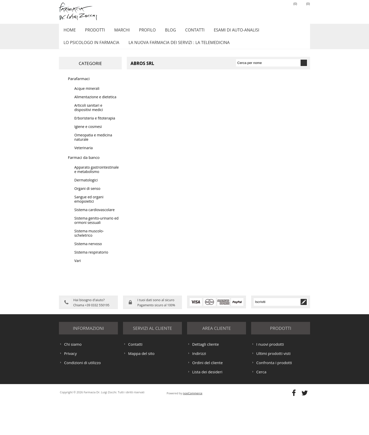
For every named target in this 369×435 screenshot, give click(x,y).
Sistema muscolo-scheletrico (89, 238)
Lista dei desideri (207, 405)
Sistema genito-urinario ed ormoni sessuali (96, 226)
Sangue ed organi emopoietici (88, 204)
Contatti (188, 31)
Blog (164, 31)
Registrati (265, 10)
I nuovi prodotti (270, 377)
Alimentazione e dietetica (95, 102)
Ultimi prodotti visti (273, 386)
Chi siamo (73, 377)
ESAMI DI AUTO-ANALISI (228, 31)
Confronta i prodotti (274, 396)
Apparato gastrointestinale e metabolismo (96, 175)
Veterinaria (83, 153)
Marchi (119, 31)
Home (69, 31)
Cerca (261, 405)
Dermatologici (86, 185)
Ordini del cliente (207, 396)
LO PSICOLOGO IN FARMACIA (90, 47)
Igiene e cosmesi (88, 132)
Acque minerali (86, 94)
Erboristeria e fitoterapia (94, 123)
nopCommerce (192, 427)
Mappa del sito (141, 386)
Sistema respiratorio (91, 257)
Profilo (142, 31)
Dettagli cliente (205, 377)
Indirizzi (199, 386)
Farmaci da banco (84, 163)
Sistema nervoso (88, 249)
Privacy (70, 386)
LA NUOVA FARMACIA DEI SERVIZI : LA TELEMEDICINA (177, 47)
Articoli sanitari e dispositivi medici (88, 113)
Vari (77, 266)
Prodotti (93, 31)
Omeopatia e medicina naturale (93, 142)
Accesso (278, 10)
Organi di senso (87, 194)
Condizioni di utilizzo (82, 396)
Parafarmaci (79, 84)
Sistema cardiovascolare (94, 215)
